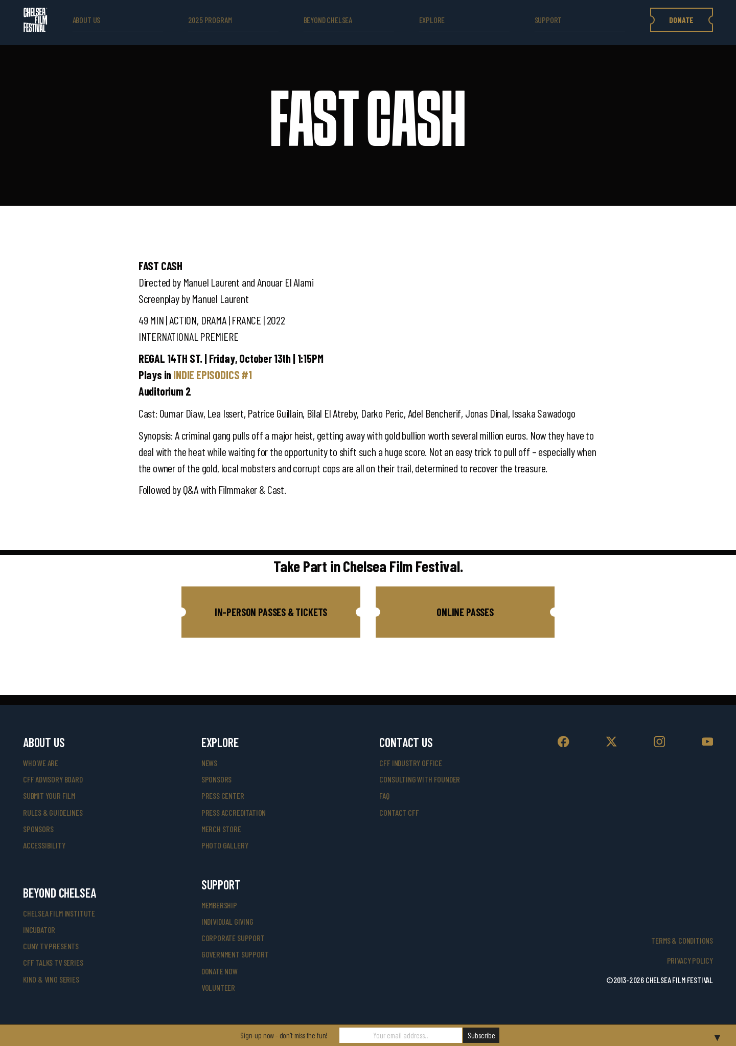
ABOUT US (87, 20)
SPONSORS (216, 779)
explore (432, 20)
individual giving (227, 921)
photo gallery (224, 845)
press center (222, 795)
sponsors (38, 829)
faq (384, 795)
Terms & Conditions (682, 940)
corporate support (233, 938)
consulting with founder (419, 779)
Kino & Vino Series (51, 979)
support (548, 20)
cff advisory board (53, 779)
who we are (40, 763)
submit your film (49, 795)
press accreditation (233, 812)
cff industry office (410, 763)
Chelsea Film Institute (59, 913)
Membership (219, 905)
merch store (221, 829)
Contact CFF (399, 812)
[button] (270, 612)
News (209, 763)
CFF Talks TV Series (53, 962)
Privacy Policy (690, 960)
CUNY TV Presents (51, 946)
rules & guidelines (53, 812)
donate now (219, 971)
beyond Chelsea (328, 20)
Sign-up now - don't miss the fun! (284, 1035)
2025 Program (210, 20)
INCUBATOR (39, 929)
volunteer (218, 987)
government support (235, 954)
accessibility (44, 845)
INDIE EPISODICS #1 (212, 374)
